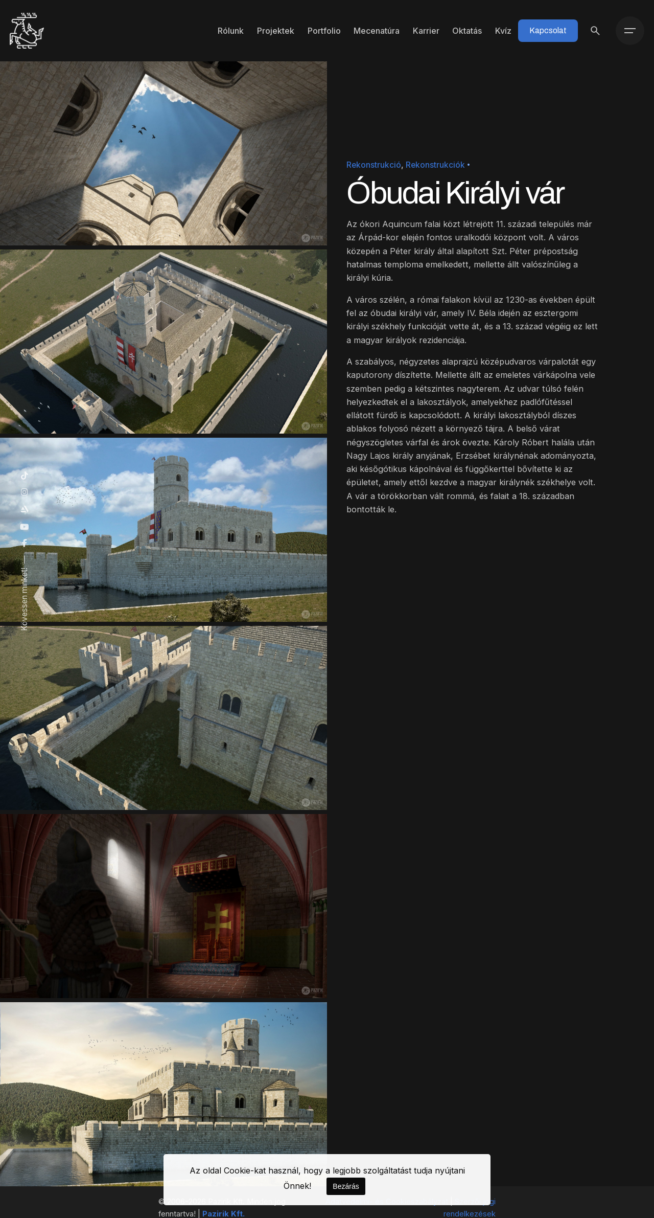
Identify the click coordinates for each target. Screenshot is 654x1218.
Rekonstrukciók (435, 165)
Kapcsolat (548, 30)
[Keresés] (595, 30)
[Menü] (630, 30)
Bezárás (346, 1186)
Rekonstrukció (373, 165)
